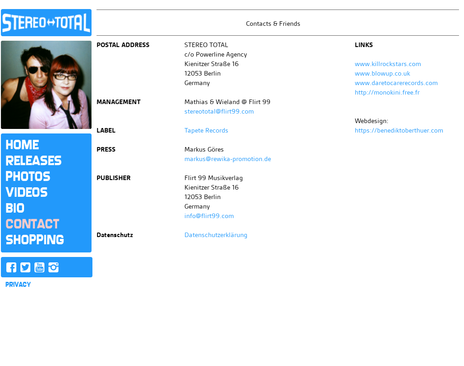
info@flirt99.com (209, 215)
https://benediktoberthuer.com (399, 130)
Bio (14, 208)
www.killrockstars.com (388, 63)
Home (22, 145)
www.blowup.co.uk (382, 73)
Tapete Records (206, 130)
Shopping (34, 240)
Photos (27, 176)
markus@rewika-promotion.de (227, 158)
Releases (33, 160)
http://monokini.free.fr (387, 92)
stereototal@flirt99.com (219, 111)
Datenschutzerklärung (215, 234)
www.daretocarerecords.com (396, 82)
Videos (26, 192)
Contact (32, 224)
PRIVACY (18, 284)
